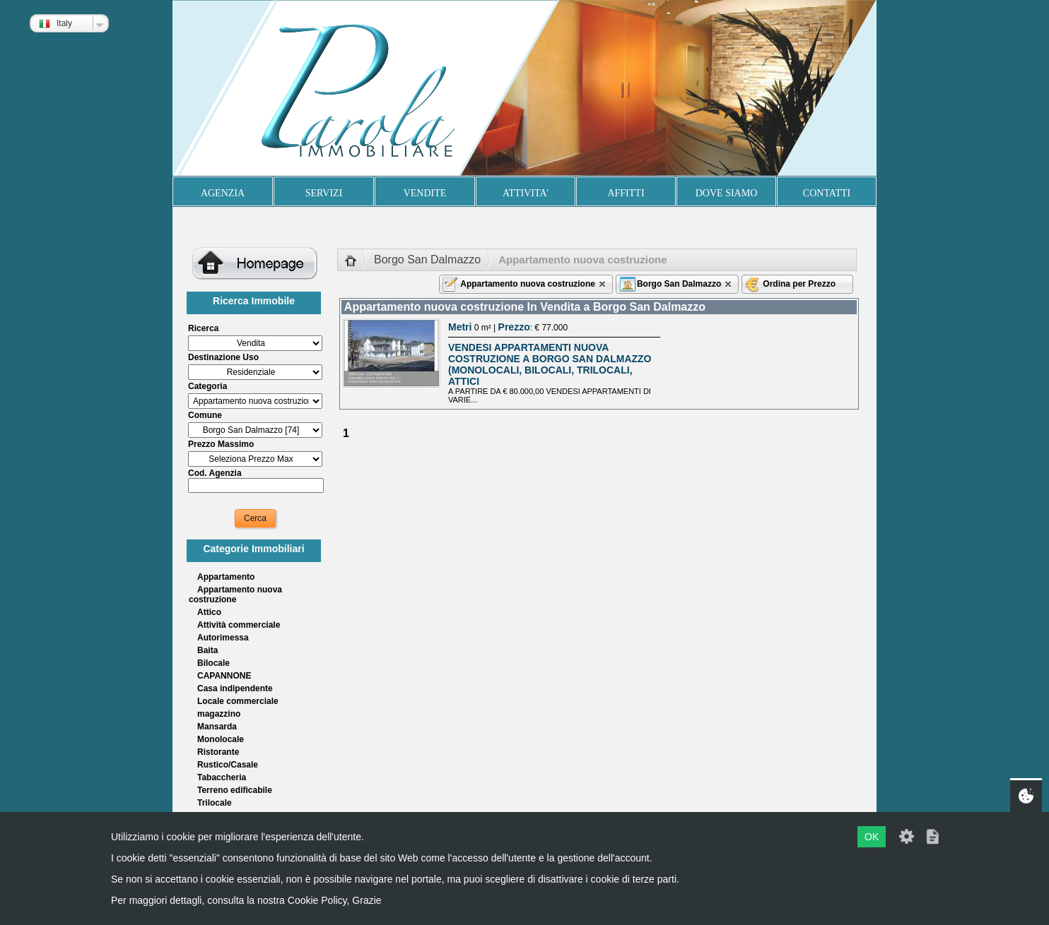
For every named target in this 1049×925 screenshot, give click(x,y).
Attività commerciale (238, 625)
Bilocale (213, 663)
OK (872, 836)
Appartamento (225, 577)
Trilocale (214, 803)
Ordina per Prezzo (799, 284)
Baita (207, 650)
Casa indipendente (235, 688)
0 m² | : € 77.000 (508, 328)
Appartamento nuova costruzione (235, 594)
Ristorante (218, 752)
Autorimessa (223, 638)
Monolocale (220, 739)
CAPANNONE (224, 676)
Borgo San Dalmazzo (427, 259)
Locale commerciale (238, 701)
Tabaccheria (221, 777)
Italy (55, 23)
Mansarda (217, 727)
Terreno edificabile (234, 790)
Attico (209, 612)
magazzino (218, 714)
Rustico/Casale (227, 765)
